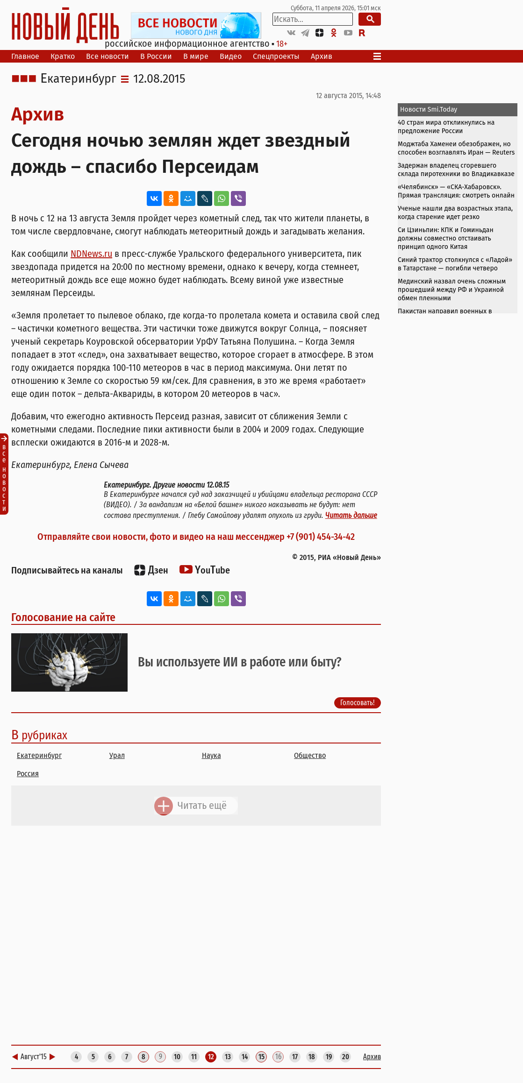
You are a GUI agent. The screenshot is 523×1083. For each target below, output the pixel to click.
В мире (195, 56)
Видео (231, 56)
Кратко (62, 56)
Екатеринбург (78, 79)
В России (156, 56)
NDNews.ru (91, 253)
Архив (321, 56)
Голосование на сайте (63, 617)
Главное (25, 56)
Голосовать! (357, 702)
